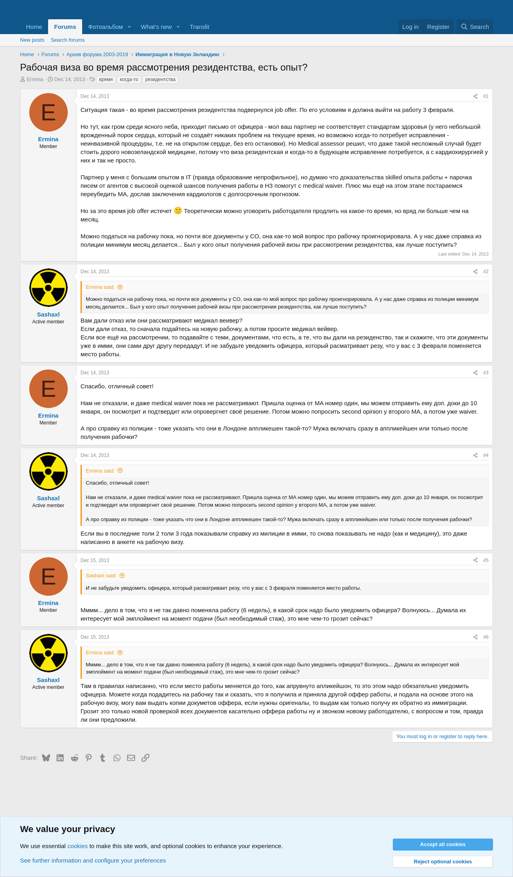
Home (34, 26)
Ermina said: (100, 287)
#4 (486, 455)
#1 (486, 96)
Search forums (68, 40)
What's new (156, 26)
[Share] (475, 96)
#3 (486, 373)
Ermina (35, 79)
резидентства (160, 79)
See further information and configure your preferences (93, 860)
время (106, 79)
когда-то (129, 79)
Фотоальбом (105, 26)
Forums (65, 26)
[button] (129, 26)
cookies (77, 845)
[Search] (474, 26)
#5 (486, 560)
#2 (486, 271)
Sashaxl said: (101, 575)
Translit (199, 26)
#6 (486, 637)
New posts (32, 40)
